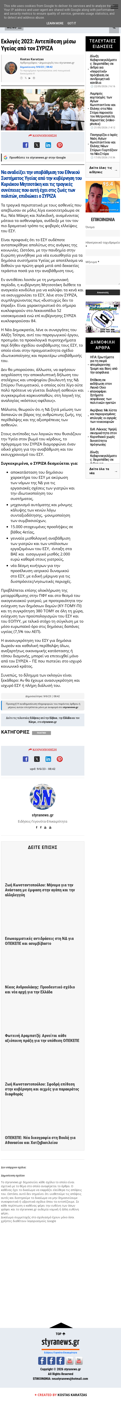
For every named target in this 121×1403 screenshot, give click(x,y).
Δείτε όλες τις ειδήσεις (103, 170)
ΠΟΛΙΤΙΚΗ (41, 750)
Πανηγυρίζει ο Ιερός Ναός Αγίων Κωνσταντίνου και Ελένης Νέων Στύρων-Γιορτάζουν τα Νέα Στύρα (104, 144)
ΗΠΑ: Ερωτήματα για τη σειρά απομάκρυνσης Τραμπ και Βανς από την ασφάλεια (104, 364)
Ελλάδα (67, 735)
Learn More (55, 23)
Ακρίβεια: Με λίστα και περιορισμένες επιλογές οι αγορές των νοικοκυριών (103, 416)
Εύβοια (53, 735)
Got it (71, 23)
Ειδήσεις (35, 735)
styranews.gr (49, 739)
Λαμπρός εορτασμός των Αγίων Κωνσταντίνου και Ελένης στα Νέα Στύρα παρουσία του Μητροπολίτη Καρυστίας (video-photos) (102, 109)
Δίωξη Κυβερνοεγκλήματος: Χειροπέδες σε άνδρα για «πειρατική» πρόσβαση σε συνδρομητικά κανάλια (103, 69)
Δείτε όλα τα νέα (103, 471)
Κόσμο (32, 739)
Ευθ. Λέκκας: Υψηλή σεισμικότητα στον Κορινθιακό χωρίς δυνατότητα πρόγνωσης (103, 436)
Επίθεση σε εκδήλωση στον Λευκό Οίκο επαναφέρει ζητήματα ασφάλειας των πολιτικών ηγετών (103, 391)
